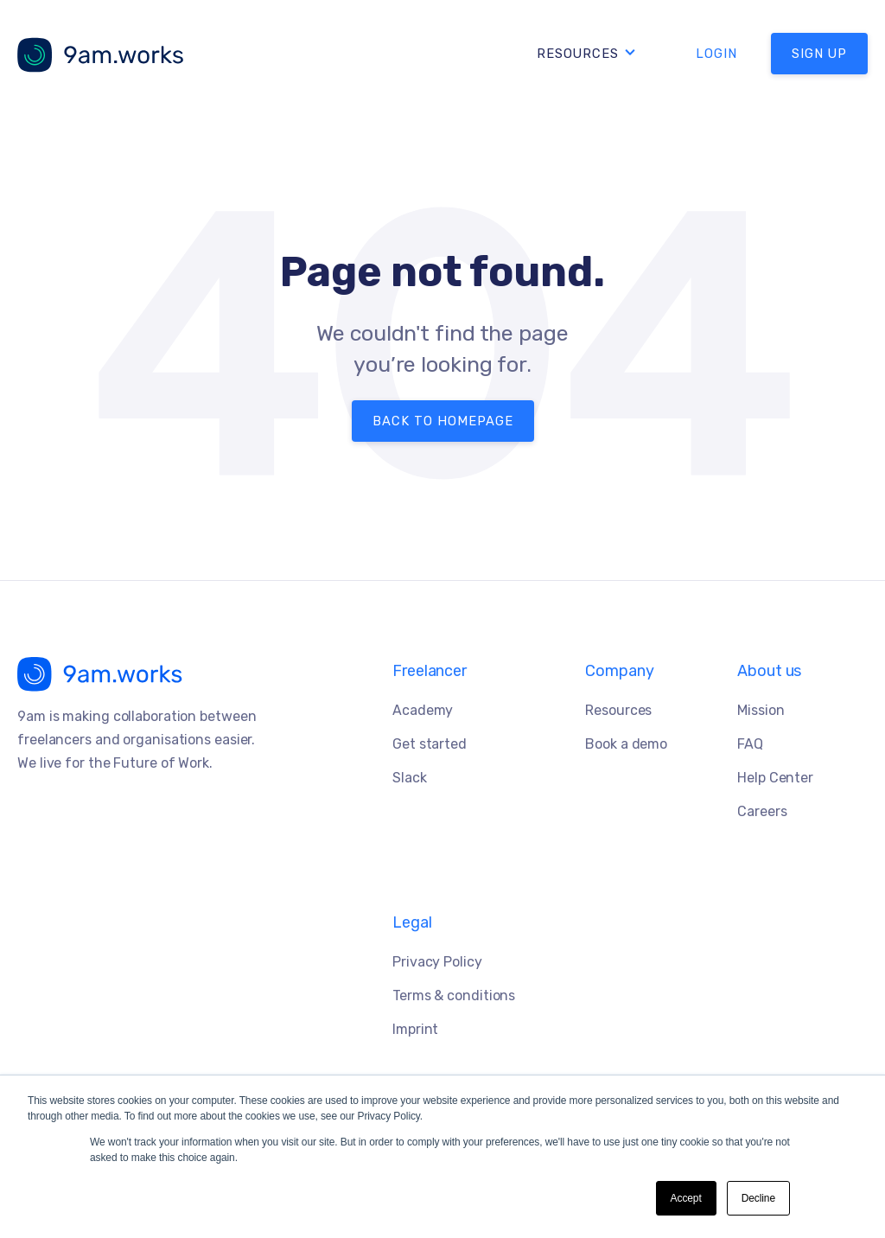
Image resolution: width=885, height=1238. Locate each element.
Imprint (415, 1029)
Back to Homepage (442, 421)
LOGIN (716, 53)
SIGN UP (819, 53)
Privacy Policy (437, 962)
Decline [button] (758, 1198)
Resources (578, 53)
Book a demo (626, 744)
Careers (761, 811)
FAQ (750, 744)
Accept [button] (686, 1198)
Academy (422, 710)
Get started (429, 744)
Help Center (775, 777)
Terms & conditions (453, 995)
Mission (760, 710)
